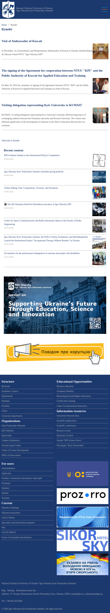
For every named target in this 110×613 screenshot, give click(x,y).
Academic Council (10, 391)
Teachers (5, 498)
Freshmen (6, 483)
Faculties (6, 406)
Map (4, 590)
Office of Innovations (11, 455)
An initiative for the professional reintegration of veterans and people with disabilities (42, 253)
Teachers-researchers (11, 513)
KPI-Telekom (8, 430)
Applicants (6, 473)
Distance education (65, 386)
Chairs (4, 411)
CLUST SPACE (9, 532)
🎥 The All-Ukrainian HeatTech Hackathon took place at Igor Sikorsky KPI (37, 204)
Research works (64, 430)
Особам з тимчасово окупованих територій (22, 478)
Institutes (6, 401)
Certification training (66, 401)
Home (4, 25)
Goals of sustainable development (16, 537)
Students (5, 488)
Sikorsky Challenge (10, 508)
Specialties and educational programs (18, 522)
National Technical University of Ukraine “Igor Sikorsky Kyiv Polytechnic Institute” (35, 9)
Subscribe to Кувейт (11, 140)
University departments (12, 416)
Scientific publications (67, 421)
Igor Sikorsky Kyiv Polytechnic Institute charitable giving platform (34, 171)
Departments (7, 396)
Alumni (5, 493)
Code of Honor (8, 517)
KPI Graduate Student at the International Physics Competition (32, 155)
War (3, 527)
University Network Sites (68, 416)
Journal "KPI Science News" (69, 440)
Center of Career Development (15, 450)
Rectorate (6, 386)
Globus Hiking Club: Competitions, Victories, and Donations (31, 188)
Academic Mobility (65, 391)
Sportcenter (7, 435)
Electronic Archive (65, 435)
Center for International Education (72, 406)
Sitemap (10, 590)
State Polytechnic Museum (13, 425)
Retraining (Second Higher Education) (74, 396)
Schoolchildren (8, 468)
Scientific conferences (66, 425)
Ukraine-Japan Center (11, 445)
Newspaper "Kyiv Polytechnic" (70, 445)
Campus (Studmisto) (11, 440)
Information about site (26, 590)
